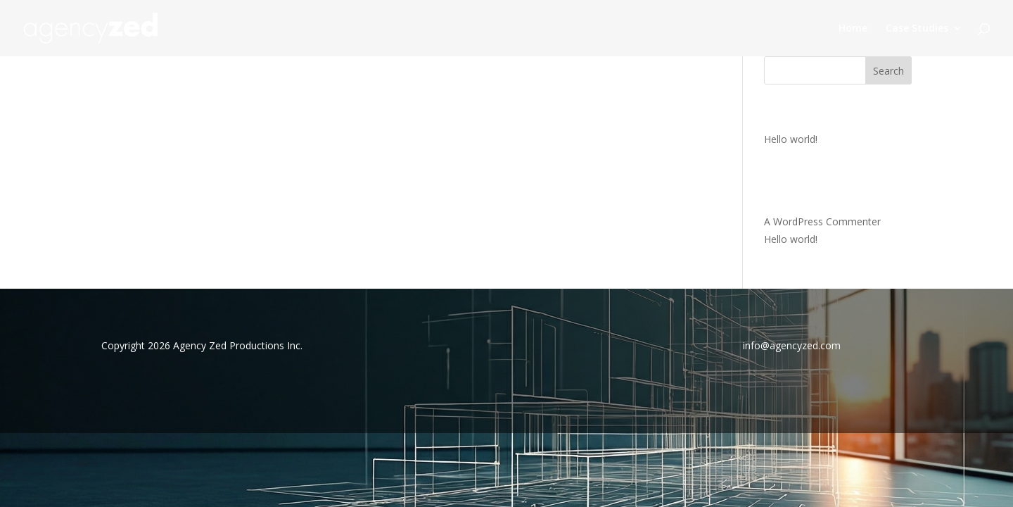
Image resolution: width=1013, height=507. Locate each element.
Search (888, 70)
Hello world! (790, 139)
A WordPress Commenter (822, 221)
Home (853, 29)
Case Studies (917, 29)
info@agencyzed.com (792, 345)
